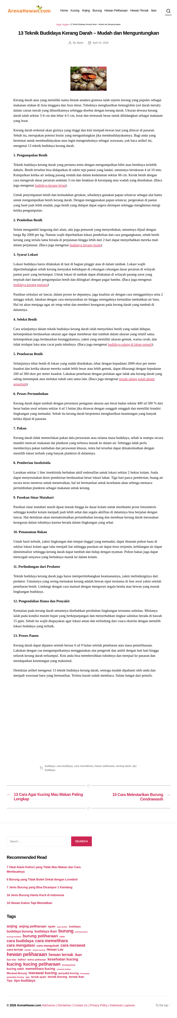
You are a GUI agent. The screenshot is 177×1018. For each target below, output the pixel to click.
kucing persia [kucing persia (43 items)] (68, 965)
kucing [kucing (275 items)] (14, 964)
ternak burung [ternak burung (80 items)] (57, 977)
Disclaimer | (66, 1005)
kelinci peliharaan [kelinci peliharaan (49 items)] (36, 960)
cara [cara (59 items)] (61, 936)
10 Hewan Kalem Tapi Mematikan (29, 903)
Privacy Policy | (101, 1005)
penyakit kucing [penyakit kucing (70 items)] (68, 973)
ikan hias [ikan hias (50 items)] (11, 959)
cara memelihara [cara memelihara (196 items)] (51, 940)
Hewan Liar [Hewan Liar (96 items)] (55, 949)
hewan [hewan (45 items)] (28, 950)
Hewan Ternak (139, 10)
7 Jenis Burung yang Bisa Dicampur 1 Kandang (39, 887)
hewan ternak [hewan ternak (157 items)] (61, 955)
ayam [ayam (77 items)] (51, 926)
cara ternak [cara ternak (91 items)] (15, 949)
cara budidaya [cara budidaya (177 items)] (20, 941)
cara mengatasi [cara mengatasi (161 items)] (21, 945)
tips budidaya (52, 770)
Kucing (75, 10)
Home (64, 10)
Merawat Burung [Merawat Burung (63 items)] (17, 973)
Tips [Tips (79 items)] (10, 980)
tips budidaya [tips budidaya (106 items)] (24, 980)
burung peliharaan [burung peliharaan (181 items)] (40, 936)
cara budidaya (65, 766)
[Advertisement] (88, 719)
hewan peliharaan (105, 766)
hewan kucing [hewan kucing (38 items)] (39, 950)
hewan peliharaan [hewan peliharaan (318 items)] (27, 954)
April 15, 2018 (101, 42)
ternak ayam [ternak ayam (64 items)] (38, 977)
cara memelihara (84, 766)
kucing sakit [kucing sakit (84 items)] (15, 969)
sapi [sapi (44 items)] (27, 977)
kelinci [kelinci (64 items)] (22, 959)
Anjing (86, 10)
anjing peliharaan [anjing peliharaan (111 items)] (32, 926)
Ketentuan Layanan (123, 1005)
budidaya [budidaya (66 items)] (74, 926)
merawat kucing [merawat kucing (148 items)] (43, 973)
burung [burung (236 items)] (66, 931)
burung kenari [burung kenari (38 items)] (81, 932)
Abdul (79, 42)
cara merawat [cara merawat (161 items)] (72, 945)
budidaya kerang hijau (50, 185)
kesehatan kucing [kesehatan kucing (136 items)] (63, 959)
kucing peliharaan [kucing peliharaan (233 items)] (41, 964)
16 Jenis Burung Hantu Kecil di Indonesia (35, 895)
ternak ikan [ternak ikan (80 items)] (76, 977)
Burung (97, 10)
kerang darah (124, 766)
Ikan (153, 10)
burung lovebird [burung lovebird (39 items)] (14, 937)
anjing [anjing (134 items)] (12, 926)
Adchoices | (50, 1005)
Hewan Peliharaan (116, 10)
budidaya (50, 766)
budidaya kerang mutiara (30, 285)
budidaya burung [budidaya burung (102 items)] (20, 931)
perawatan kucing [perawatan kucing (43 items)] (15, 977)
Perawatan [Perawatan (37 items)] (85, 974)
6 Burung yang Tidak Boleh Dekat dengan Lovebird (42, 879)
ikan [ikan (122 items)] (78, 955)
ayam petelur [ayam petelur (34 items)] (62, 927)
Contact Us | (82, 1005)
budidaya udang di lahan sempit (130, 344)
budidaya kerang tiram (85, 245)
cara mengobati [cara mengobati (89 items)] (47, 945)
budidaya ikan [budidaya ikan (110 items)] (45, 931)
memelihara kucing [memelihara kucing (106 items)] (40, 969)
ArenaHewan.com (29, 1005)
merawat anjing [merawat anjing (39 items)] (63, 969)
